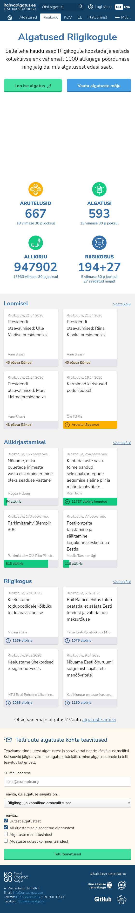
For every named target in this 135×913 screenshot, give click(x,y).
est (119, 7)
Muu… (126, 17)
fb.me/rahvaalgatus (31, 901)
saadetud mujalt (99, 281)
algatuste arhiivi (99, 719)
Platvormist (97, 17)
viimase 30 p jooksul (35, 223)
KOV (68, 17)
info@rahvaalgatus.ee (28, 893)
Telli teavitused (67, 854)
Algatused (28, 17)
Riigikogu (50, 17)
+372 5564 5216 (28, 897)
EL (80, 17)
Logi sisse (103, 6)
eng (127, 7)
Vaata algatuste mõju (99, 86)
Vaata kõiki (122, 304)
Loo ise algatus (29, 86)
